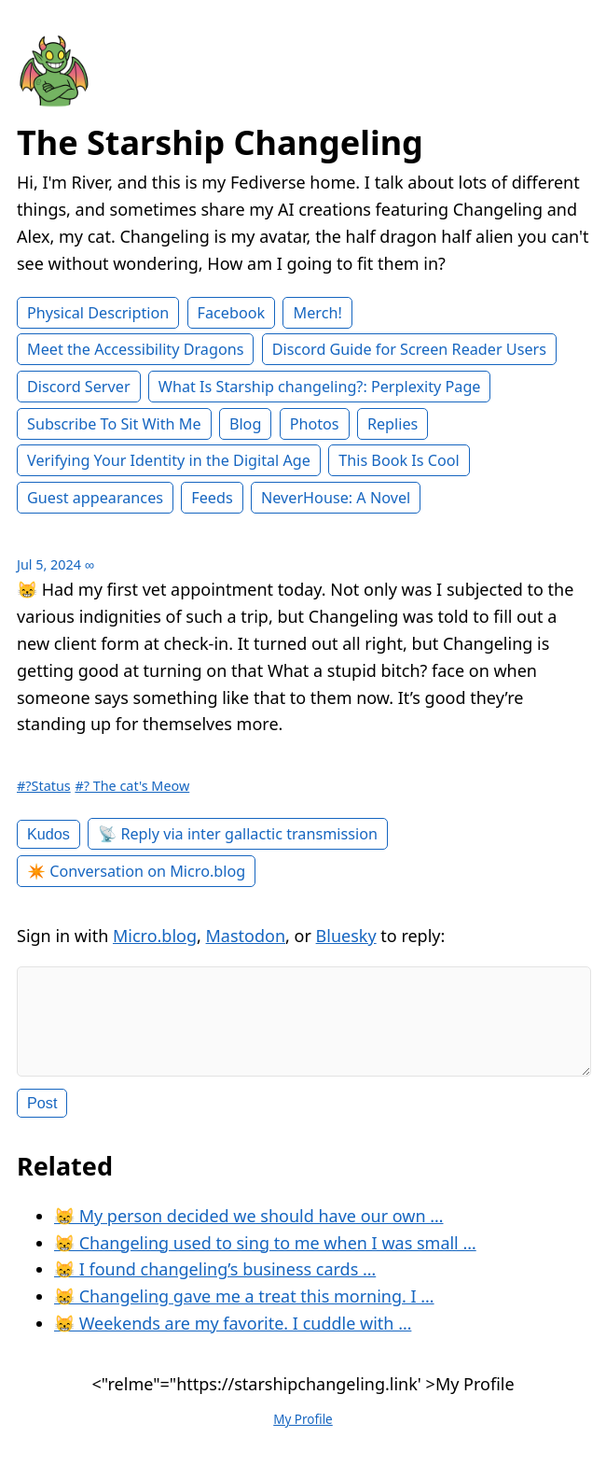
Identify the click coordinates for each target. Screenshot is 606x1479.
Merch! (317, 313)
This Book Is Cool (399, 460)
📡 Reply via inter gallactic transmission (238, 834)
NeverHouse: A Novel (335, 497)
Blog (245, 424)
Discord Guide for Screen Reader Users (409, 349)
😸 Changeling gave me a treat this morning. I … (244, 1311)
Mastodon (246, 935)
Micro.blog (155, 935)
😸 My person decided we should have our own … (249, 1230)
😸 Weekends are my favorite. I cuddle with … (232, 1338)
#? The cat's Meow (132, 786)
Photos (314, 424)
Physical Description (98, 313)
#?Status (44, 786)
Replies (392, 424)
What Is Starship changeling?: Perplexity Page (319, 386)
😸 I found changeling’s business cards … (215, 1284)
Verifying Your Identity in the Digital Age (168, 460)
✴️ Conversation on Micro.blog (136, 871)
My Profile (303, 1434)
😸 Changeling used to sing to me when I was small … (265, 1258)
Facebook (232, 313)
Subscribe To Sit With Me (114, 424)
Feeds (211, 497)
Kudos (48, 833)
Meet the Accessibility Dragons (135, 349)
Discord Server (79, 386)
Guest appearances (95, 497)
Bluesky (346, 935)
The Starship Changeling (220, 142)
